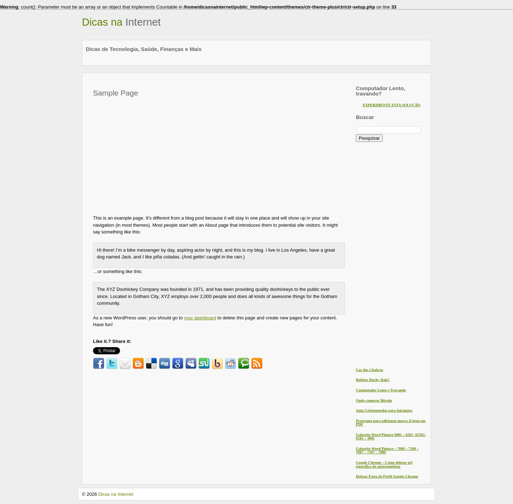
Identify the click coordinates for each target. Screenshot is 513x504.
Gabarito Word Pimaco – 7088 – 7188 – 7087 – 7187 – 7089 (387, 450)
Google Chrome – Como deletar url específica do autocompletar (384, 464)
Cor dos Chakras (369, 370)
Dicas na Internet (115, 494)
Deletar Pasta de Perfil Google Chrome (387, 476)
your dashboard (200, 317)
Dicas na (121, 22)
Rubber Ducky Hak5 (372, 380)
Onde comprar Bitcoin (374, 400)
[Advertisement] (153, 154)
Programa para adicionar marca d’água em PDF (390, 423)
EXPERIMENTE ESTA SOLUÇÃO (391, 105)
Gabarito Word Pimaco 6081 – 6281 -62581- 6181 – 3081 (391, 437)
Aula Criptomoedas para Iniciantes (384, 410)
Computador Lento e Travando (381, 390)
